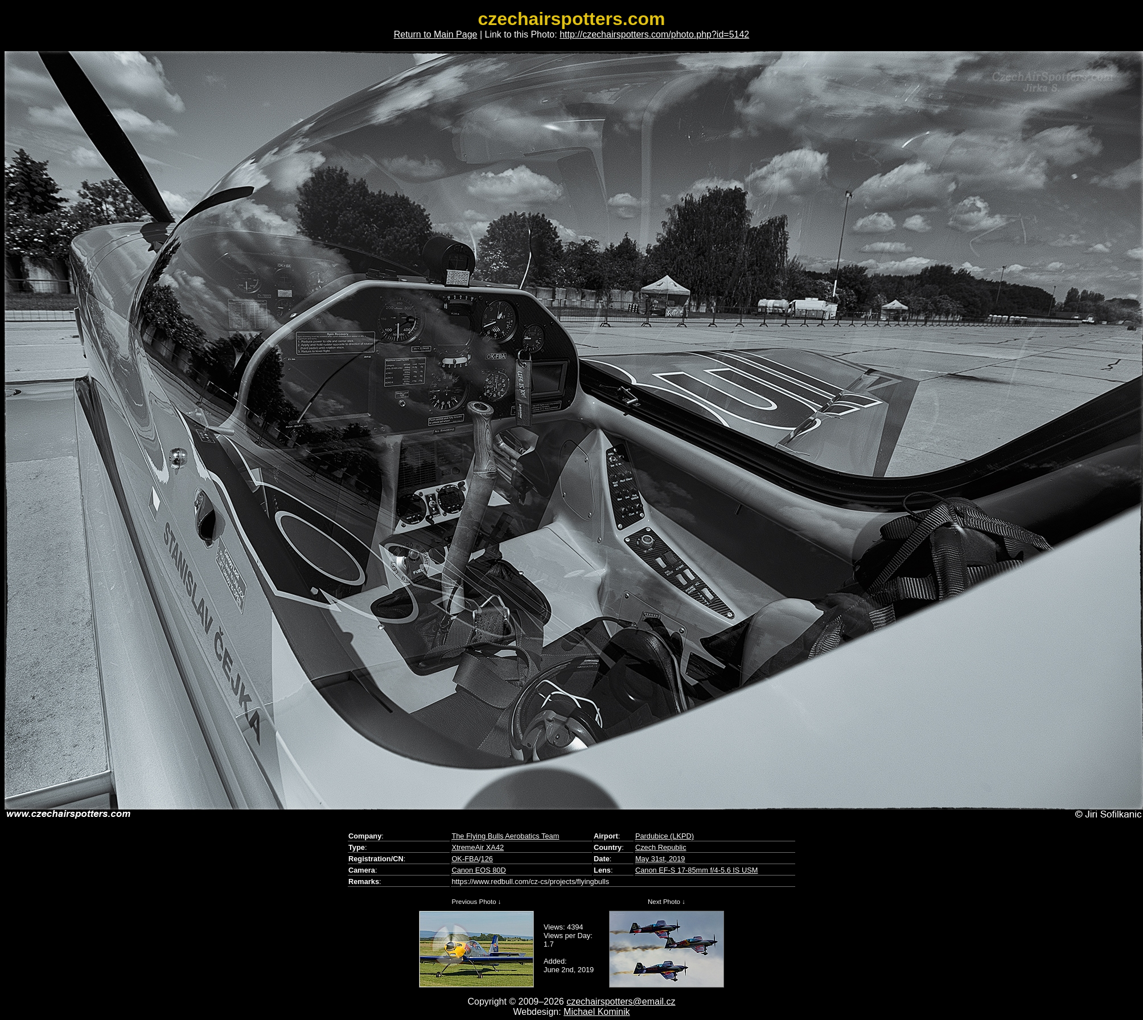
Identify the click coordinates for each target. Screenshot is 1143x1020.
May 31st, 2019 (660, 858)
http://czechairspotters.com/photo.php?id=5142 (654, 34)
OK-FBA (465, 858)
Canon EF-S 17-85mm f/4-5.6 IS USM (696, 870)
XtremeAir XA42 (477, 847)
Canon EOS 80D (478, 870)
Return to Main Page (436, 34)
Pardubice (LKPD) (664, 836)
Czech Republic (660, 847)
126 (487, 858)
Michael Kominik (597, 1012)
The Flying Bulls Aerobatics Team (505, 836)
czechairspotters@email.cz (620, 1001)
